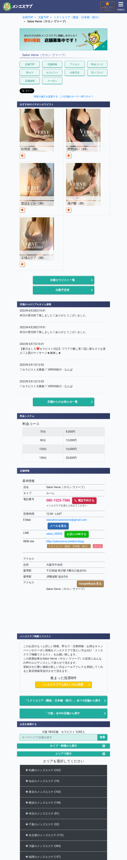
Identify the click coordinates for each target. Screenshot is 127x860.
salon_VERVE (54, 533)
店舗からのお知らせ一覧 (62, 401)
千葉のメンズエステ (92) (42, 824)
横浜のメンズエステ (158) (43, 802)
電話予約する (84, 500)
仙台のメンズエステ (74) (42, 781)
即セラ (29, 72)
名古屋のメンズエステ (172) (45, 835)
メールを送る (58, 525)
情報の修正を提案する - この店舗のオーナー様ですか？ (63, 96)
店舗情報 (52, 64)
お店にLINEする (76, 534)
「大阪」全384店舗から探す (62, 713)
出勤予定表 (62, 290)
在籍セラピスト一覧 (62, 280)
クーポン (52, 80)
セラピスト (52, 72)
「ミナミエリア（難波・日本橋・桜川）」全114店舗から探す (62, 700)
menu (120, 7)
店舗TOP (29, 64)
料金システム (27, 416)
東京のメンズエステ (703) (43, 791)
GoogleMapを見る (90, 583)
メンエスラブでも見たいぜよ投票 (62, 684)
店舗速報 (30, 80)
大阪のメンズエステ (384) (43, 846)
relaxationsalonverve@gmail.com (66, 519)
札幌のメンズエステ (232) (43, 770)
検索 (102, 737)
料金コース (97, 64)
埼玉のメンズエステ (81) (42, 813)
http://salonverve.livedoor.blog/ (65, 541)
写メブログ (97, 72)
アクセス (75, 64)
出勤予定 (75, 72)
